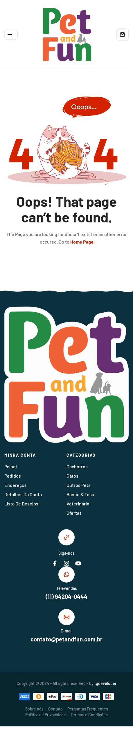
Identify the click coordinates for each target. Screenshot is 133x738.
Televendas (66, 588)
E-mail (66, 630)
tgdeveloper (105, 683)
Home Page (82, 241)
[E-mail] (66, 617)
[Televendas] (66, 574)
